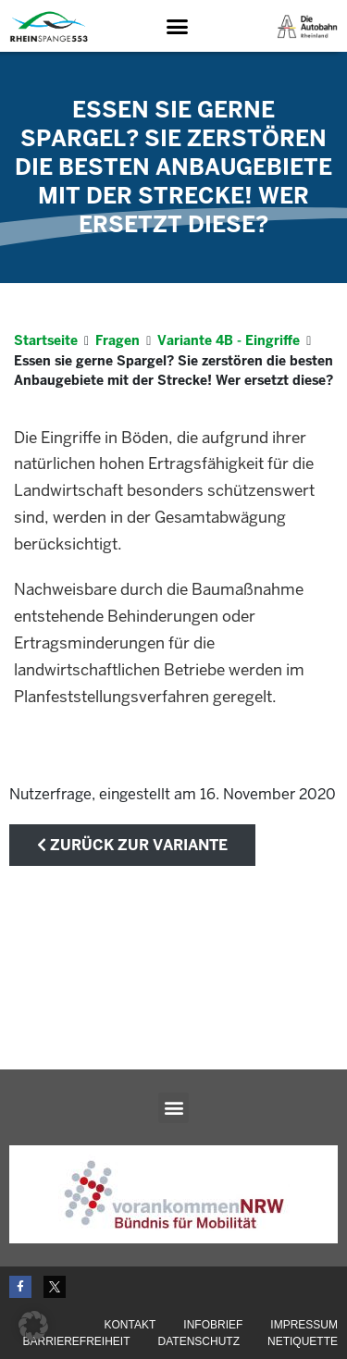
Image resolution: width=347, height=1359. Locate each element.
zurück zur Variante (132, 845)
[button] (176, 26)
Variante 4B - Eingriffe (228, 340)
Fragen (117, 340)
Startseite (46, 340)
